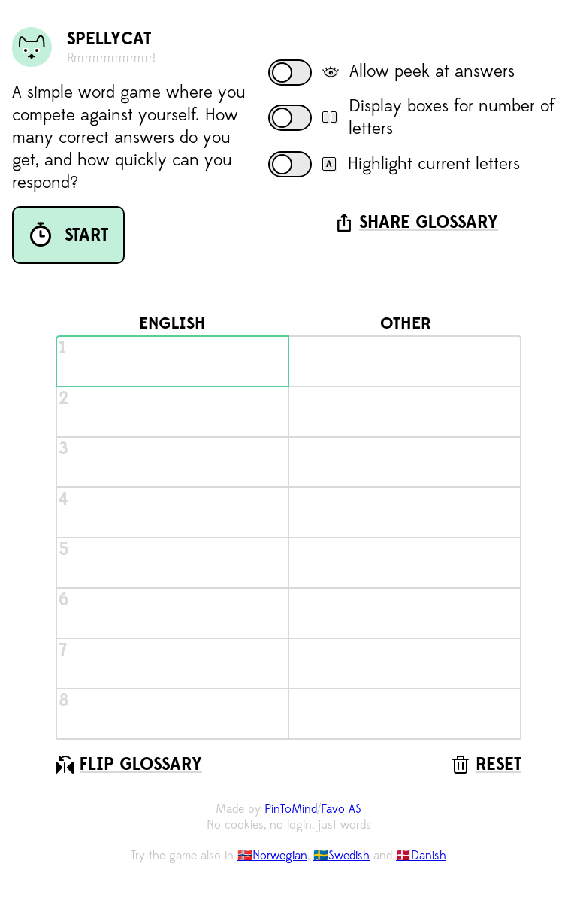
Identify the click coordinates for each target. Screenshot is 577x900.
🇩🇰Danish (421, 855)
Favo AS (341, 809)
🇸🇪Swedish (341, 855)
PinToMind (290, 809)
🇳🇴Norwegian (272, 855)
